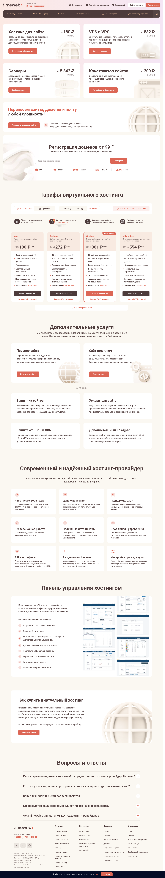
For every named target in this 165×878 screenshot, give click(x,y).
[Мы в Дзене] (29, 849)
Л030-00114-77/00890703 (22, 866)
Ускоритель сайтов (111, 864)
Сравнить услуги (61, 839)
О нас (130, 835)
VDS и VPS (107, 839)
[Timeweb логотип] (13, 5)
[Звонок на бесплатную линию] (31, 841)
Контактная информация (137, 844)
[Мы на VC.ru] (23, 849)
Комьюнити (132, 852)
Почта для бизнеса (111, 844)
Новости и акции (61, 856)
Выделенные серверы (112, 852)
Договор (58, 852)
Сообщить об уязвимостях (138, 856)
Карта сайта (132, 860)
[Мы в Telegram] (16, 849)
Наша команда (133, 848)
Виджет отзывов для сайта (114, 856)
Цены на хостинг (61, 835)
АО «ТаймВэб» (27, 857)
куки (97, 874)
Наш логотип (84, 844)
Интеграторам (84, 839)
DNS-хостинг (32, 287)
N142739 (35, 862)
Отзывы (131, 839)
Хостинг (107, 835)
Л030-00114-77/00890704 (22, 864)
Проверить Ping (61, 867)
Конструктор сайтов (111, 860)
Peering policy (84, 854)
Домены (107, 848)
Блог (130, 864)
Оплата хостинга (61, 844)
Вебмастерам (84, 835)
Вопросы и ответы (62, 848)
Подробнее (61, 227)
